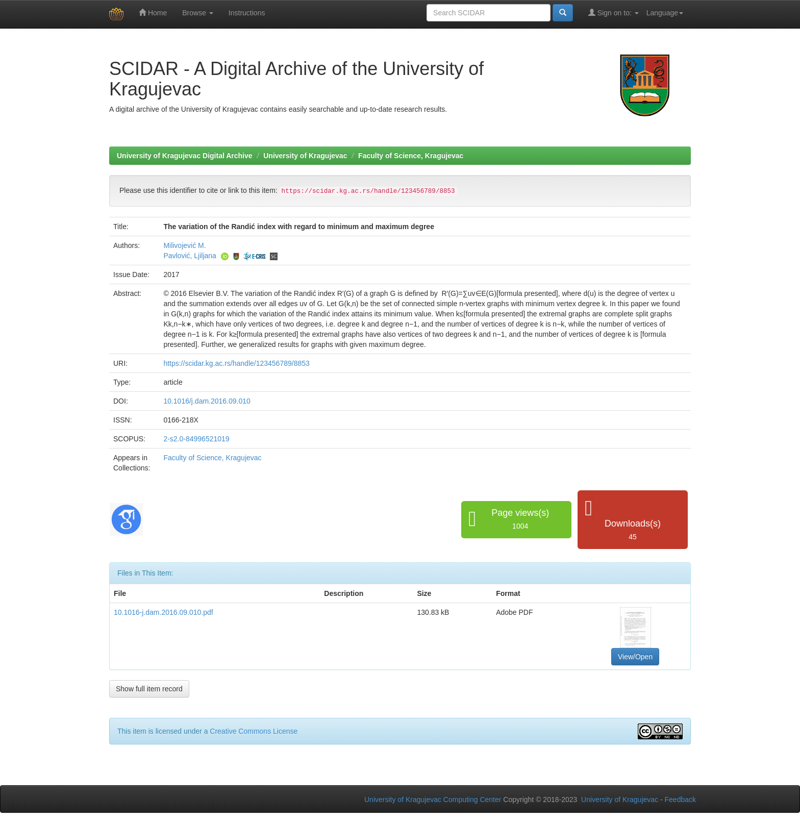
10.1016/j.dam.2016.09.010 (206, 401)
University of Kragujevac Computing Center (432, 799)
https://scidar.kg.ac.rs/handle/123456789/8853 (236, 363)
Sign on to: (613, 12)
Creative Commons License (253, 731)
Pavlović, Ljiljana (189, 256)
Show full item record (149, 689)
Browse (197, 13)
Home (153, 12)
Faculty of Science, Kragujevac (410, 156)
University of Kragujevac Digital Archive (185, 156)
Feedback (680, 799)
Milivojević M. (184, 245)
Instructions (247, 13)
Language (664, 13)
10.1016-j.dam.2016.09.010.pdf (163, 612)
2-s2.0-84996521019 (196, 439)
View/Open (635, 657)
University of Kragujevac (305, 156)
